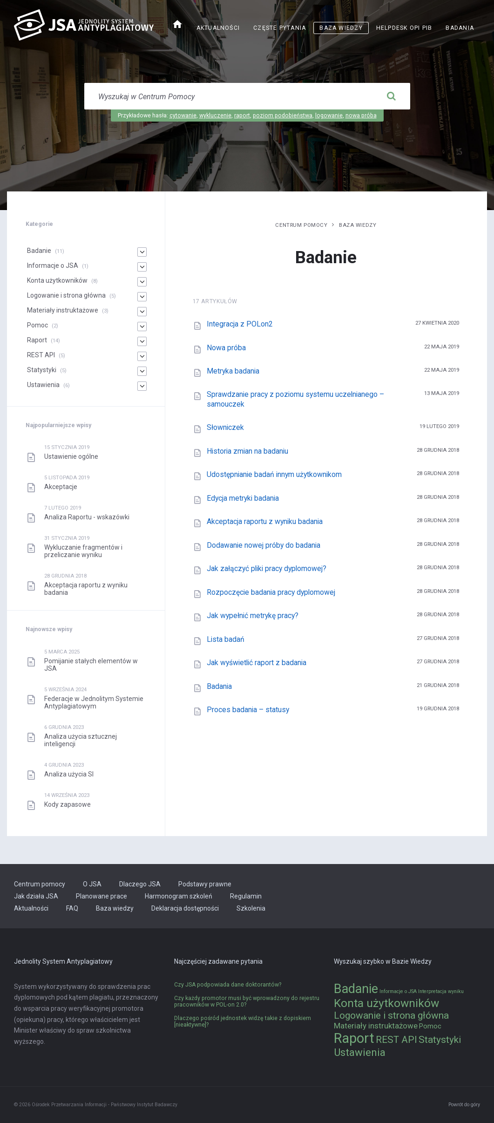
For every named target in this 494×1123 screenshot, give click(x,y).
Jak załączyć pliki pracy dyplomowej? (266, 568)
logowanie (329, 115)
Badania (460, 28)
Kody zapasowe (67, 804)
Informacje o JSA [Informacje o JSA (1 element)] (398, 991)
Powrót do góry (464, 1105)
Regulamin (246, 896)
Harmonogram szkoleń (178, 896)
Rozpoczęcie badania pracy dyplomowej (271, 592)
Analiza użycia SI (69, 774)
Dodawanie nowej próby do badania (263, 545)
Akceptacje (60, 486)
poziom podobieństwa (282, 115)
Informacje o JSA (52, 265)
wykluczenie (215, 115)
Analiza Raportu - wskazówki (86, 517)
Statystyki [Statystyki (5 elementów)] (440, 1039)
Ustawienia (43, 384)
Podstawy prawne (204, 884)
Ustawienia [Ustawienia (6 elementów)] (360, 1052)
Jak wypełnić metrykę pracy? (252, 615)
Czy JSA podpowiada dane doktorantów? (227, 984)
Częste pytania (279, 28)
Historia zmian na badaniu (247, 451)
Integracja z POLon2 (240, 324)
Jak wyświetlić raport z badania (256, 662)
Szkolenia (251, 908)
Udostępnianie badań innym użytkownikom (274, 474)
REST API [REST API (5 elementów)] (396, 1039)
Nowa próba (226, 347)
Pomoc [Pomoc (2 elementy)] (430, 1026)
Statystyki (41, 370)
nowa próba (361, 115)
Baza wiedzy (340, 28)
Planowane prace (101, 896)
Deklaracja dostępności (185, 908)
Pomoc (37, 325)
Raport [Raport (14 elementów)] (354, 1038)
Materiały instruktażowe (62, 310)
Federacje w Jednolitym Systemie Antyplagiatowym (93, 702)
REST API (41, 355)
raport (242, 115)
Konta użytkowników (57, 280)
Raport (37, 340)
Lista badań (225, 639)
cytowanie (182, 115)
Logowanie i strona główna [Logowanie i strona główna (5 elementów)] (391, 1015)
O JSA (92, 884)
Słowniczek (225, 427)
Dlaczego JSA (140, 884)
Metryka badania (233, 371)
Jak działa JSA (36, 896)
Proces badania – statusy (248, 709)
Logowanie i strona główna (66, 295)
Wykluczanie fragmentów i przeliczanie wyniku (83, 551)
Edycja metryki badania (243, 498)
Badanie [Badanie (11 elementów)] (356, 988)
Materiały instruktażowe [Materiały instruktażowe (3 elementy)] (376, 1025)
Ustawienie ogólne (71, 456)
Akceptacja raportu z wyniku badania (265, 521)
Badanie (39, 250)
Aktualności (218, 28)
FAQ (72, 908)
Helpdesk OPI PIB (404, 28)
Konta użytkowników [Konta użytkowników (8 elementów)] (386, 1003)
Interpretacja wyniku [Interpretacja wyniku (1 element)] (441, 991)
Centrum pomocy (301, 225)
